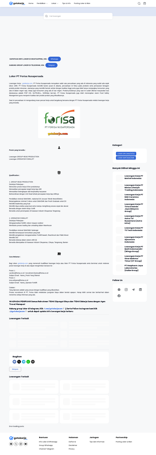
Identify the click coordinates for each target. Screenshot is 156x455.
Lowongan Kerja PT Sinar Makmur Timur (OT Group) (134, 258)
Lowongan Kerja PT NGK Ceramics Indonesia (134, 197)
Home (31, 3)
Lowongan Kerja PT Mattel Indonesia (134, 177)
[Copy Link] (33, 362)
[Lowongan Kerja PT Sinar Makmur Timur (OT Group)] (119, 258)
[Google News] (119, 289)
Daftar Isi (72, 442)
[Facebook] (14, 362)
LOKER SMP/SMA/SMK (126, 158)
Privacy (71, 449)
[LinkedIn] (140, 289)
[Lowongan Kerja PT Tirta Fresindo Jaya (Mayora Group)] (119, 206)
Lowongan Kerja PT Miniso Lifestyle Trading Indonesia (134, 187)
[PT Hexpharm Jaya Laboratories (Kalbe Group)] (119, 267)
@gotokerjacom (17, 311)
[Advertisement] (78, 39)
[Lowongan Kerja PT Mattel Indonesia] (119, 178)
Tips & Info (66, 3)
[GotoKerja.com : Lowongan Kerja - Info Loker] (18, 438)
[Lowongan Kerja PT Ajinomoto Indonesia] (119, 239)
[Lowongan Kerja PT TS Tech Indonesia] (119, 230)
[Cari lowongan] (80, 16)
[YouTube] (26, 444)
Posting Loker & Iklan (82, 3)
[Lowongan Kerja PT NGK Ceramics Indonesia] (119, 197)
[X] (19, 362)
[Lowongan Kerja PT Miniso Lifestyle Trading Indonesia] (119, 187)
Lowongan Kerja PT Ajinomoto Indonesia (134, 239)
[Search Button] (139, 3)
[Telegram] (23, 362)
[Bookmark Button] (144, 3)
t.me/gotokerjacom (53, 308)
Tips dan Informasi (97, 442)
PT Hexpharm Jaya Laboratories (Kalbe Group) (134, 268)
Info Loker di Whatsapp (48, 442)
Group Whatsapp (46, 445)
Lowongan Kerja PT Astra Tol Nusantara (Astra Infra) (134, 220)
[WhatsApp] (28, 362)
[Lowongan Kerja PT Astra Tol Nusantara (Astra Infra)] (119, 218)
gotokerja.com (27, 83)
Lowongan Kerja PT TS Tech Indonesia (134, 229)
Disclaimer (73, 445)
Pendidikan (42, 3)
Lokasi (55, 3)
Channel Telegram (46, 449)
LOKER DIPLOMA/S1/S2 (126, 154)
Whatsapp (54, 59)
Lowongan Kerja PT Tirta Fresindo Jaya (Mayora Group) (134, 208)
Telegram (51, 65)
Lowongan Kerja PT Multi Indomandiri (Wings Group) (134, 249)
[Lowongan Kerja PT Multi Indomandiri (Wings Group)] (119, 249)
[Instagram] (126, 289)
